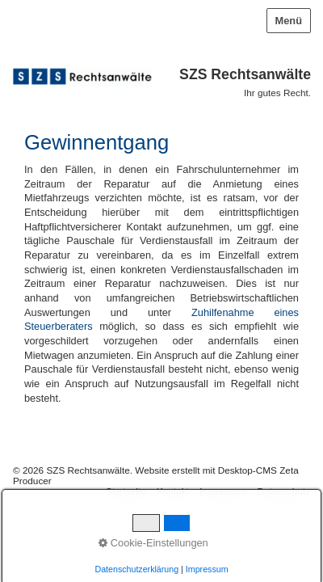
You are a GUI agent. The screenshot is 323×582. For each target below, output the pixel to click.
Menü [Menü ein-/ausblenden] (288, 21)
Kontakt (173, 491)
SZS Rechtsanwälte (245, 74)
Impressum (222, 491)
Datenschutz (284, 491)
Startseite (126, 491)
